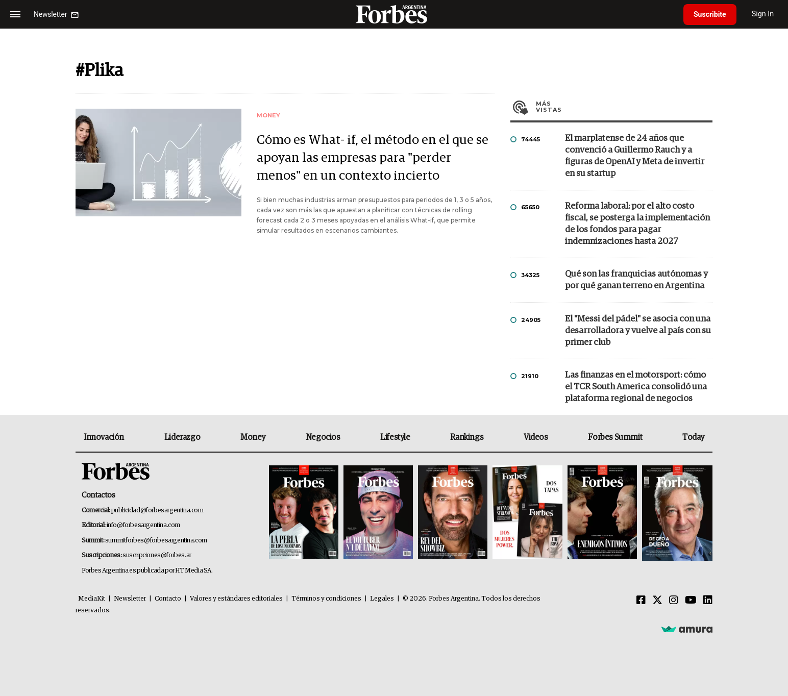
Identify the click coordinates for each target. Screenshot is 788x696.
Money (252, 437)
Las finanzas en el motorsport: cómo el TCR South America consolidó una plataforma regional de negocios (636, 387)
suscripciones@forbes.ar (156, 555)
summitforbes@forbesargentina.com (156, 540)
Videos (536, 437)
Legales (382, 598)
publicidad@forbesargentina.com (157, 510)
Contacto (168, 598)
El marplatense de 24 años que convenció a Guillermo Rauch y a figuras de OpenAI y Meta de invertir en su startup (634, 156)
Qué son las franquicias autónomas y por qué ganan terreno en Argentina (636, 280)
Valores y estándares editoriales (236, 598)
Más (624, 106)
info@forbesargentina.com (143, 525)
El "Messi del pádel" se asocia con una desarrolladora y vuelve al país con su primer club (638, 331)
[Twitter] (657, 600)
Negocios (323, 437)
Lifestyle (395, 437)
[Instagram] (673, 600)
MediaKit (91, 598)
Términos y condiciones (326, 598)
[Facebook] (641, 600)
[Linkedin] (707, 600)
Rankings (466, 437)
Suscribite (710, 14)
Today (693, 437)
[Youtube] (691, 600)
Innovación (104, 437)
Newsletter (130, 598)
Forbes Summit (615, 437)
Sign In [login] (763, 14)
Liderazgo (182, 437)
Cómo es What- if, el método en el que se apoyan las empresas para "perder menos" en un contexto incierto (372, 158)
